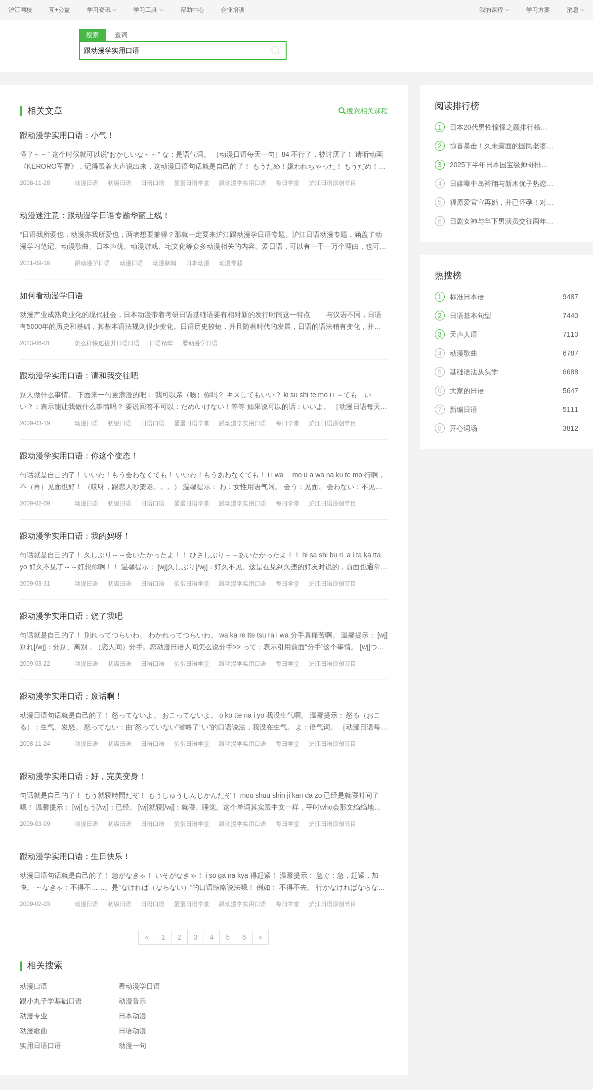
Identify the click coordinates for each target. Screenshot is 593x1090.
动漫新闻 (164, 263)
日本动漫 (198, 263)
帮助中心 (192, 9)
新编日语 (463, 409)
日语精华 (161, 343)
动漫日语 (86, 183)
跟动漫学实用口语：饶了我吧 (71, 616)
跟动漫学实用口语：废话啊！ (71, 696)
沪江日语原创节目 (332, 183)
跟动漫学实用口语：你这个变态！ (79, 456)
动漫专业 (33, 1016)
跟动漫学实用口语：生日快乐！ (75, 856)
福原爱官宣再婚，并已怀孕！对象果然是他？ (519, 202)
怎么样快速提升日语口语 (107, 343)
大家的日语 (467, 391)
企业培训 (233, 9)
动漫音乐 (132, 1001)
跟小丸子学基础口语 (51, 1001)
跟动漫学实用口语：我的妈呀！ (75, 536)
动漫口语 (33, 986)
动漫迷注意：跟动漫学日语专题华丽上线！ (95, 215)
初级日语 (119, 183)
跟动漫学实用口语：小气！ (67, 135)
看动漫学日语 (200, 343)
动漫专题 (231, 263)
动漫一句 (132, 1045)
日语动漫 (132, 1031)
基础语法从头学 (474, 372)
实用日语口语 (40, 1045)
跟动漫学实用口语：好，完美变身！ (83, 776)
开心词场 (463, 428)
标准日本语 (467, 297)
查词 (121, 35)
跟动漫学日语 (92, 263)
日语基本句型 (470, 315)
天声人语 (463, 334)
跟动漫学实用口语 (242, 183)
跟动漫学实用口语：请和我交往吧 (79, 375)
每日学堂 (287, 183)
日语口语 (153, 183)
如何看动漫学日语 (51, 295)
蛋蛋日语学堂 (192, 183)
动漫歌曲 (33, 1031)
